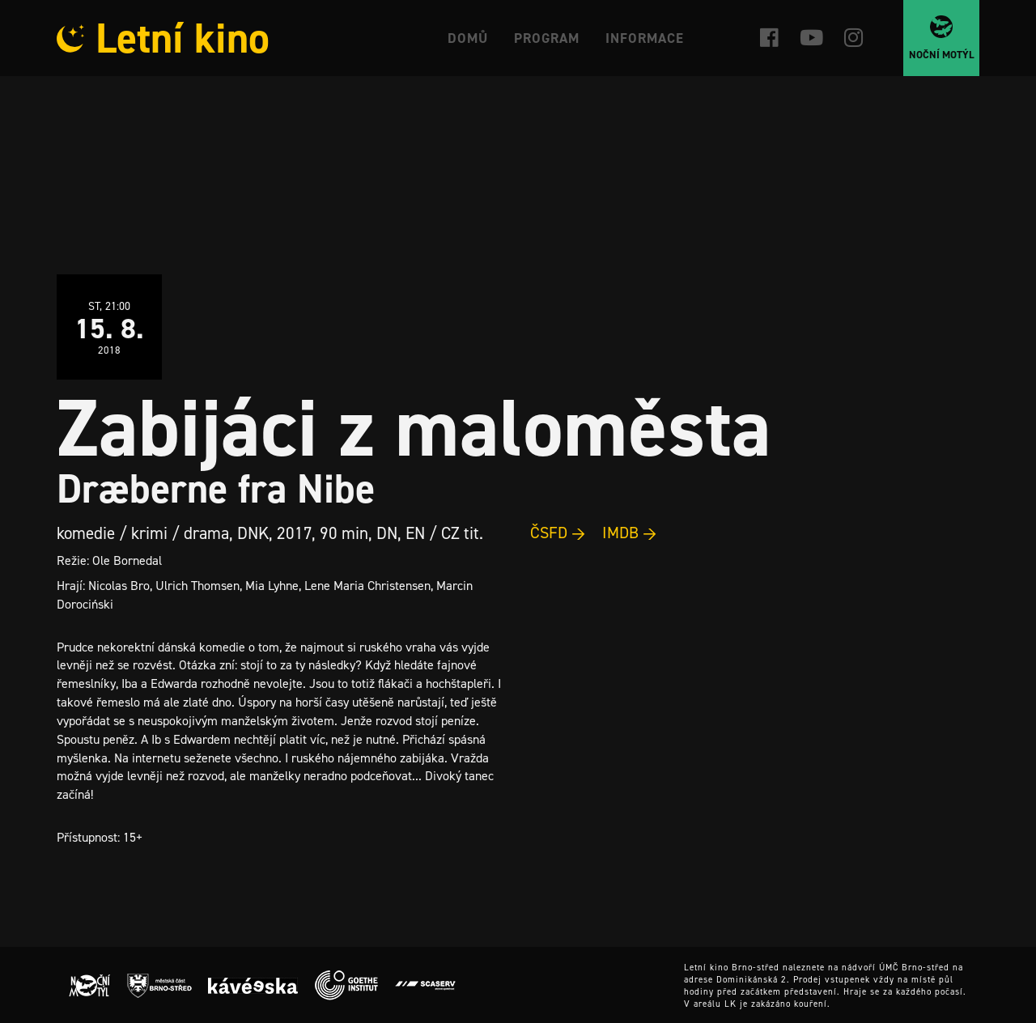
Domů (468, 38)
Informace (644, 38)
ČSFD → (558, 532)
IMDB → (629, 532)
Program (547, 38)
